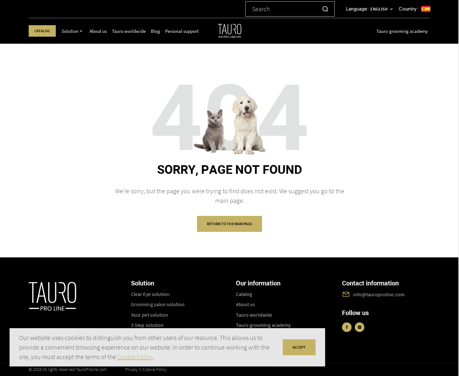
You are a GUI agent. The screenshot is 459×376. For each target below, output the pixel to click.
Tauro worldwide (133, 31)
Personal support (186, 31)
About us (103, 31)
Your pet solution (149, 315)
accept (299, 347)
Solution (74, 31)
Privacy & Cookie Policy (146, 369)
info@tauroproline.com (378, 294)
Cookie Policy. (135, 357)
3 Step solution (147, 325)
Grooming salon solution (158, 304)
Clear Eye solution (150, 294)
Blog (160, 31)
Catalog (45, 30)
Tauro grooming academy (402, 31)
